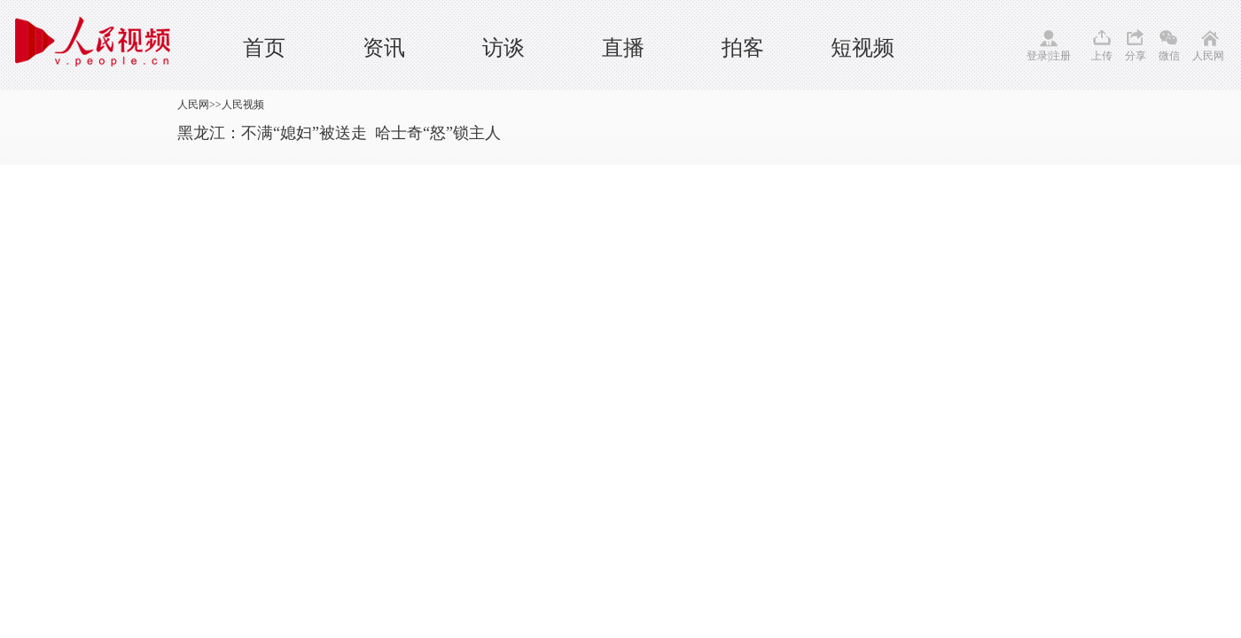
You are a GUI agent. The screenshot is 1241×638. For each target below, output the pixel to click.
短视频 (862, 47)
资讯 (384, 47)
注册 (1060, 56)
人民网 (1208, 56)
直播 (623, 47)
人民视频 (243, 104)
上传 (1101, 56)
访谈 (503, 47)
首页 (264, 47)
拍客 (743, 47)
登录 (1037, 56)
